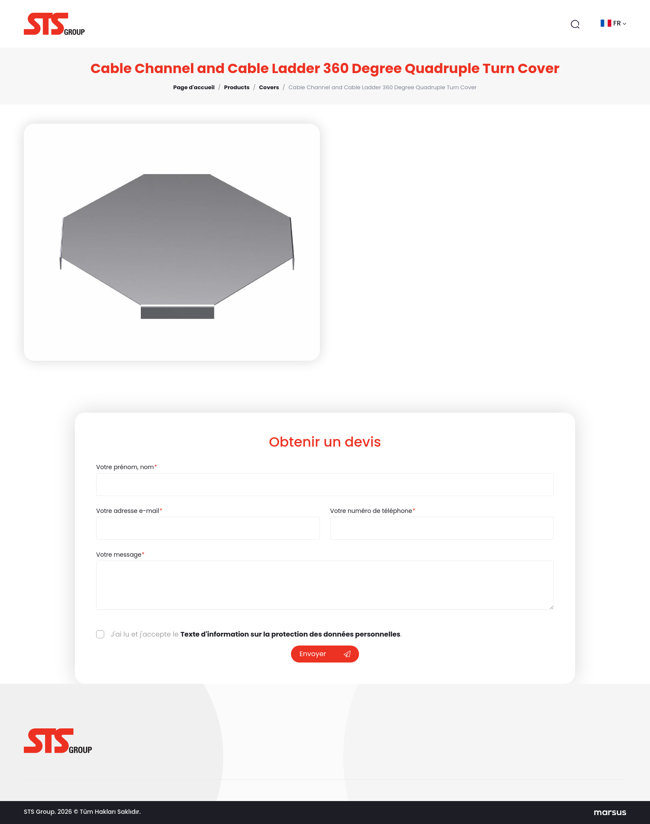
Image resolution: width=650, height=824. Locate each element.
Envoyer (325, 654)
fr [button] (613, 23)
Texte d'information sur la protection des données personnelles (290, 634)
